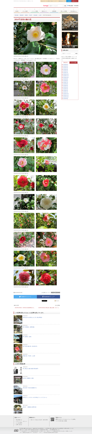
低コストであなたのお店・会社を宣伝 (39, 419)
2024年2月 (65, 71)
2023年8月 (65, 80)
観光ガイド (44, 10)
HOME (17, 10)
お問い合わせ (19, 424)
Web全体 (75, 5)
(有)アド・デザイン (39, 432)
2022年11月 (66, 95)
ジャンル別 (73, 62)
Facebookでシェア (48, 296)
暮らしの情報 (64, 10)
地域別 (26, 15)
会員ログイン (74, 1)
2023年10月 (66, 77)
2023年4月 (65, 87)
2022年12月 (66, 93)
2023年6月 (65, 83)
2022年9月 (65, 98)
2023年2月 (65, 90)
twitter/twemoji (35, 431)
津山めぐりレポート (54, 1)
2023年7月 (65, 82)
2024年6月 (65, 64)
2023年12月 (66, 74)
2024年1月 (65, 72)
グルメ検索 (25, 10)
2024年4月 (65, 67)
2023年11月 (66, 75)
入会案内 (69, 1)
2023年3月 (65, 88)
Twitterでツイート (25, 296)
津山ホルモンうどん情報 (45, 1)
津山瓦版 (24, 5)
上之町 (40, 15)
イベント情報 (35, 10)
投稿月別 (65, 62)
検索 (65, 5)
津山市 (30, 15)
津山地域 (35, 15)
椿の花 (56, 292)
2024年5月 (65, 66)
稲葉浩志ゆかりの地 (62, 1)
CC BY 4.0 (60, 431)
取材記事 (21, 15)
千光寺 (53, 292)
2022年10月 (66, 96)
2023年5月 (65, 85)
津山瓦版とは (73, 10)
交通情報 (54, 10)
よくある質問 (19, 423)
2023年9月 (65, 79)
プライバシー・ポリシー (21, 421)
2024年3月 (65, 69)
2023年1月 (65, 92)
